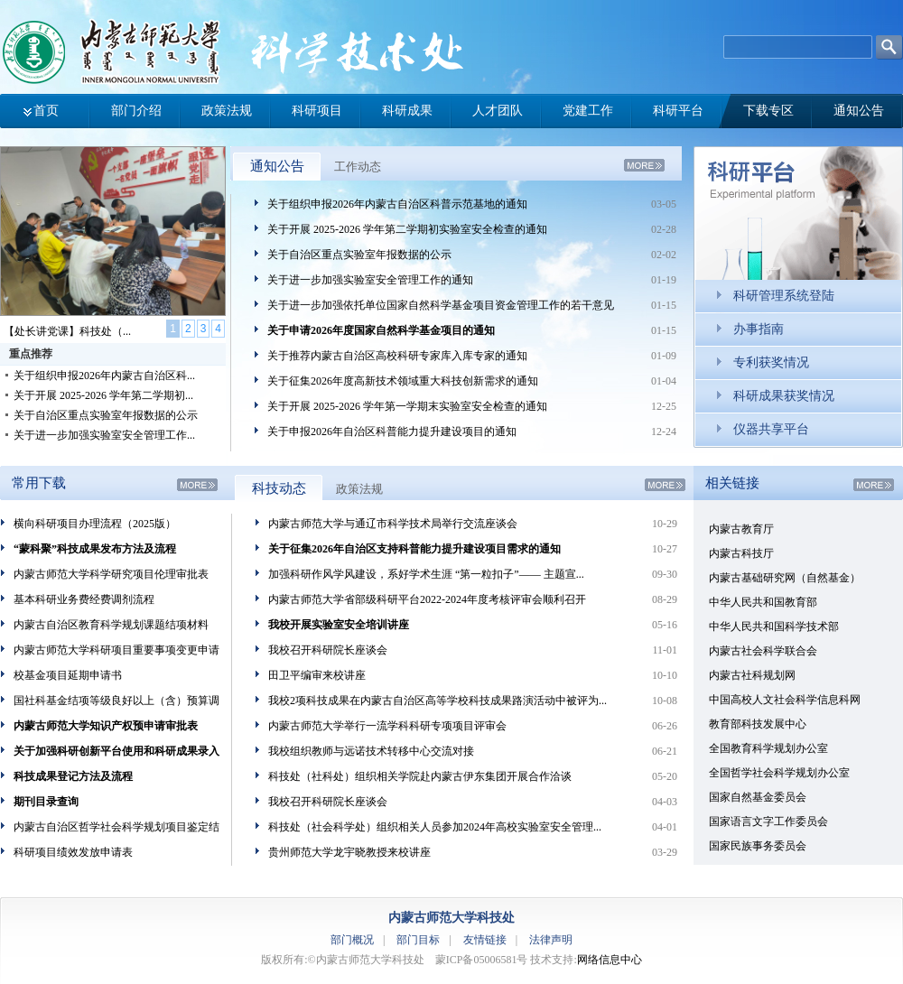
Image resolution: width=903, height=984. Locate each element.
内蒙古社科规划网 (752, 675)
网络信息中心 (609, 959)
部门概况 (352, 939)
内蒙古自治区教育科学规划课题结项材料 (111, 624)
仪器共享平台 (771, 429)
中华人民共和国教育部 (763, 602)
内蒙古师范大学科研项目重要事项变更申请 (116, 650)
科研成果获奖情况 (783, 396)
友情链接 (485, 939)
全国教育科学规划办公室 (768, 748)
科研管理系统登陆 (783, 295)
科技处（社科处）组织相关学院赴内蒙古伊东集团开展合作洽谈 (420, 776)
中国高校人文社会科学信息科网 (785, 699)
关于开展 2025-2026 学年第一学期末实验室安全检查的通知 (407, 406)
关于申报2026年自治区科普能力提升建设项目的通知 (392, 431)
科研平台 (678, 110)
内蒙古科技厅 (741, 553)
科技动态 (279, 488)
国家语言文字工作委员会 (768, 821)
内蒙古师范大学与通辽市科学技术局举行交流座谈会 (392, 523)
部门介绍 (136, 110)
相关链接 (732, 483)
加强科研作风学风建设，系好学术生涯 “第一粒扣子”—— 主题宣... (426, 574)
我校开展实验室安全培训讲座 (338, 624)
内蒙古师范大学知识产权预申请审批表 (106, 725)
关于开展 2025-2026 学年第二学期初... (103, 395)
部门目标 (418, 939)
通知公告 (858, 110)
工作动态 (357, 166)
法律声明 (551, 939)
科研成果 (407, 110)
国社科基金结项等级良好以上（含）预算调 (116, 700)
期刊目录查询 (46, 801)
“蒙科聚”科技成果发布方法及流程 (95, 549)
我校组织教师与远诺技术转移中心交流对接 (371, 751)
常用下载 (39, 483)
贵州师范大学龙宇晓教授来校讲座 (349, 852)
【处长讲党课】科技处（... (67, 331)
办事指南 (758, 329)
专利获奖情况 (771, 362)
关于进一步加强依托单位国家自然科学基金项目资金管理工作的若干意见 (440, 305)
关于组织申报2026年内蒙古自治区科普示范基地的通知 (397, 204)
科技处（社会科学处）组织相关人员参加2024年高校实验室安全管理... (434, 827)
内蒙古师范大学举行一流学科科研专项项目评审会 (387, 725)
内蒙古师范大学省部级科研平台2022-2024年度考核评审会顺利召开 (427, 599)
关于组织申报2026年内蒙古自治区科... (104, 375)
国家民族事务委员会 (757, 846)
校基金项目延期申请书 (68, 675)
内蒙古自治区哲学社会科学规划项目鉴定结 (116, 827)
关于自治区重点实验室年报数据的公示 (106, 415)
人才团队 (497, 110)
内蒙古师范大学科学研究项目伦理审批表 (111, 574)
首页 (46, 110)
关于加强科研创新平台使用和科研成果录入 (116, 751)
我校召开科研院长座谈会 (327, 650)
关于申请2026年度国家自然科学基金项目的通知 (381, 330)
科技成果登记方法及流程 (73, 776)
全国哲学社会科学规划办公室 (779, 772)
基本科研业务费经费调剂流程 (84, 599)
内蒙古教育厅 (741, 529)
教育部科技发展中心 (757, 724)
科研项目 (317, 110)
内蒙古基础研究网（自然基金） (785, 577)
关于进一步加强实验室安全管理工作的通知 (370, 280)
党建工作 (588, 110)
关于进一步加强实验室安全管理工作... (104, 435)
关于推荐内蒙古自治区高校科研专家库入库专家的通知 (397, 355)
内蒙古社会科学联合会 (763, 651)
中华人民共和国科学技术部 (774, 626)
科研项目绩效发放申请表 (73, 852)
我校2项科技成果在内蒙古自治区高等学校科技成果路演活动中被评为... (437, 700)
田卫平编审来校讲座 (317, 675)
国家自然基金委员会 (757, 797)
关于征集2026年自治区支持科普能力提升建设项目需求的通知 (414, 549)
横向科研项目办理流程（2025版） (95, 523)
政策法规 (226, 110)
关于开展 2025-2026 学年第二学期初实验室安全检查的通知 (407, 229)
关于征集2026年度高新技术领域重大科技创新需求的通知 (402, 381)
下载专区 (768, 110)
